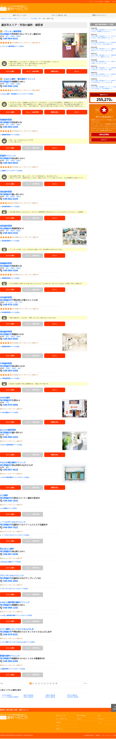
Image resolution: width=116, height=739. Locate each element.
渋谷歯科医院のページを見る (10, 313)
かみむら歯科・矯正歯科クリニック (19, 79)
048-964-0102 (10, 233)
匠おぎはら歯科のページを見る (11, 562)
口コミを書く (10, 71)
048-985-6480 (10, 661)
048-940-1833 (10, 501)
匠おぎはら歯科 (7, 549)
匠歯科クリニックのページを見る (11, 171)
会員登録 (107, 1)
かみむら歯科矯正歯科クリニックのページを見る (16, 616)
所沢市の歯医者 (72, 695)
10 (56, 684)
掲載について (59, 729)
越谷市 (9, 34)
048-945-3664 (10, 581)
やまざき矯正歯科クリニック (13, 463)
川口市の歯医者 (7, 695)
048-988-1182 (10, 86)
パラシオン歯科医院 (12, 31)
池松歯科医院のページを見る (10, 207)
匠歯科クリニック (8, 156)
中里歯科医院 (6, 364)
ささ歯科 (4, 496)
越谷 (7, 36)
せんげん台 (9, 303)
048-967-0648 (10, 554)
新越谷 (18, 36)
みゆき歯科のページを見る (9, 413)
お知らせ (79, 719)
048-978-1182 (10, 305)
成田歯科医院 (6, 226)
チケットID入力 (99, 1)
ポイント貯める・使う (61, 719)
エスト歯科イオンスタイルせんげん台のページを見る (18, 642)
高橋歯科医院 (6, 120)
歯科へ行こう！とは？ (20, 15)
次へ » (85, 683)
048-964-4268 (10, 371)
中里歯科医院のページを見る (10, 379)
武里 (20, 303)
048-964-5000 (10, 339)
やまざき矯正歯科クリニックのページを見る (15, 478)
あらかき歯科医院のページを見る (11, 445)
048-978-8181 (10, 634)
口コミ (76, 71)
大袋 (16, 303)
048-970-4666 (10, 405)
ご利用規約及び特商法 (89, 735)
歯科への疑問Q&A (81, 715)
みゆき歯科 (5, 398)
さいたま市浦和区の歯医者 (10, 697)
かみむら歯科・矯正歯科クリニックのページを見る (17, 94)
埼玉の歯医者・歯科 (36, 18)
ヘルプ (91, 1)
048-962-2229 (10, 199)
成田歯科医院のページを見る (10, 241)
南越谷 (13, 84)
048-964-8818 (10, 163)
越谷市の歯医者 (28, 695)
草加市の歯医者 (28, 697)
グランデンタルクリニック (12, 576)
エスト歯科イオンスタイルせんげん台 (17, 629)
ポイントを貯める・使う (59, 15)
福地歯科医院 (6, 332)
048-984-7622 (10, 528)
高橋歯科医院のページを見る (10, 135)
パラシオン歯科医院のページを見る (12, 46)
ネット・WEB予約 (32, 71)
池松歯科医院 (6, 192)
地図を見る (55, 71)
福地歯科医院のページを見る (10, 347)
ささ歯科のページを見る (9, 509)
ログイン (58, 726)
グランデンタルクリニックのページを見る (14, 589)
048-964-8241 (10, 38)
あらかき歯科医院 (8, 430)
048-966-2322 (10, 437)
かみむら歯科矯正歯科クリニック (15, 603)
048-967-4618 (10, 470)
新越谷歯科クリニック (10, 656)
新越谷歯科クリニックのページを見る (13, 669)
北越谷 (13, 36)
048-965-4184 (10, 127)
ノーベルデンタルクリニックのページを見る (15, 535)
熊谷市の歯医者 (50, 697)
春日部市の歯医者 (72, 697)
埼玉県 (3, 34)
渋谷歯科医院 (6, 298)
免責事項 (98, 735)
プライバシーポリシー (107, 735)
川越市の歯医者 (50, 695)
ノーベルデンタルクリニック (13, 522)
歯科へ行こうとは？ (61, 715)
